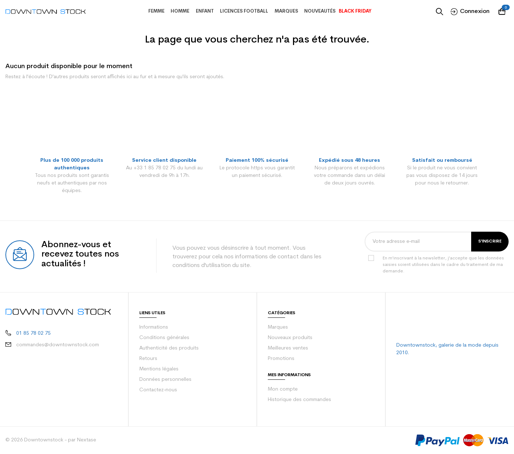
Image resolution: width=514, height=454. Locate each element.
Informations (153, 327)
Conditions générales (163, 338)
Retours (148, 359)
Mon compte (282, 389)
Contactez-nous (157, 390)
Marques (277, 327)
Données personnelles (164, 380)
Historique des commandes (298, 400)
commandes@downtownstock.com (52, 339)
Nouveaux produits (289, 338)
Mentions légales (158, 369)
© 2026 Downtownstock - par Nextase (47, 440)
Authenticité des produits (166, 348)
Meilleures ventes (287, 348)
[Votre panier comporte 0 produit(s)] (503, 11)
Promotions (280, 359)
